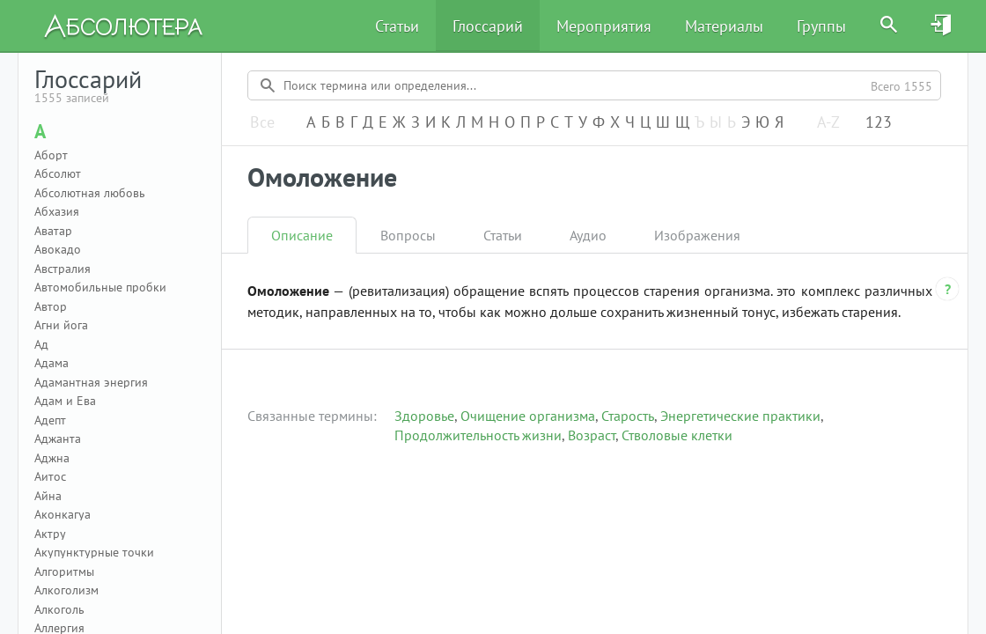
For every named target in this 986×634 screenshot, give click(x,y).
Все (262, 123)
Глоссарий (488, 26)
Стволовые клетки (677, 435)
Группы (821, 26)
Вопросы (408, 235)
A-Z (828, 123)
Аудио (588, 235)
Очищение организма (527, 415)
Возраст (591, 435)
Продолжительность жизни (478, 435)
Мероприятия (603, 26)
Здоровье (424, 415)
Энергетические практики (740, 415)
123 (878, 123)
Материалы (724, 26)
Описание (302, 235)
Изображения (697, 235)
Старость (627, 415)
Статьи (397, 26)
